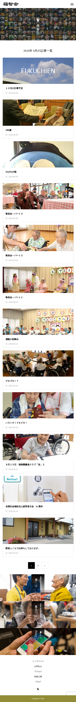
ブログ (38, 682)
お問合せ (38, 666)
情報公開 (38, 676)
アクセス (38, 671)
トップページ (38, 661)
